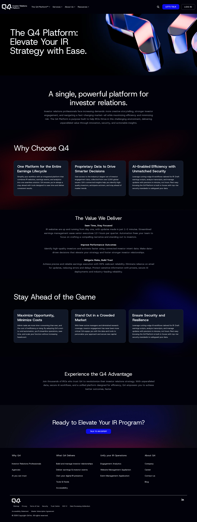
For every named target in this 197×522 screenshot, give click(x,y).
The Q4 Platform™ (40, 7)
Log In (188, 7)
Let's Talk (170, 6)
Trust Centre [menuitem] (55, 506)
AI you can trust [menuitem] (19, 475)
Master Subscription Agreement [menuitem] (42, 512)
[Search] (158, 7)
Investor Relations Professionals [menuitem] (26, 463)
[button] (183, 500)
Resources (83, 7)
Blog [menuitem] (147, 481)
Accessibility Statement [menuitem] (20, 512)
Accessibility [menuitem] (62, 488)
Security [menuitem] (45, 506)
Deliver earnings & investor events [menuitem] (72, 469)
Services (57, 7)
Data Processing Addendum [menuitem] (80, 506)
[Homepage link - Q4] (16, 501)
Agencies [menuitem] (16, 469)
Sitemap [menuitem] (16, 506)
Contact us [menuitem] (150, 475)
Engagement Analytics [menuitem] (110, 463)
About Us (70, 7)
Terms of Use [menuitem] (34, 506)
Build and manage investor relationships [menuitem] (74, 463)
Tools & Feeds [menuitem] (62, 481)
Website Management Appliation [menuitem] (115, 469)
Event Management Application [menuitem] (114, 475)
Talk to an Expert (98, 431)
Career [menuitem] (148, 469)
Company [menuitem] (149, 463)
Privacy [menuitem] (24, 506)
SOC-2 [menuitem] (64, 506)
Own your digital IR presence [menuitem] (69, 475)
